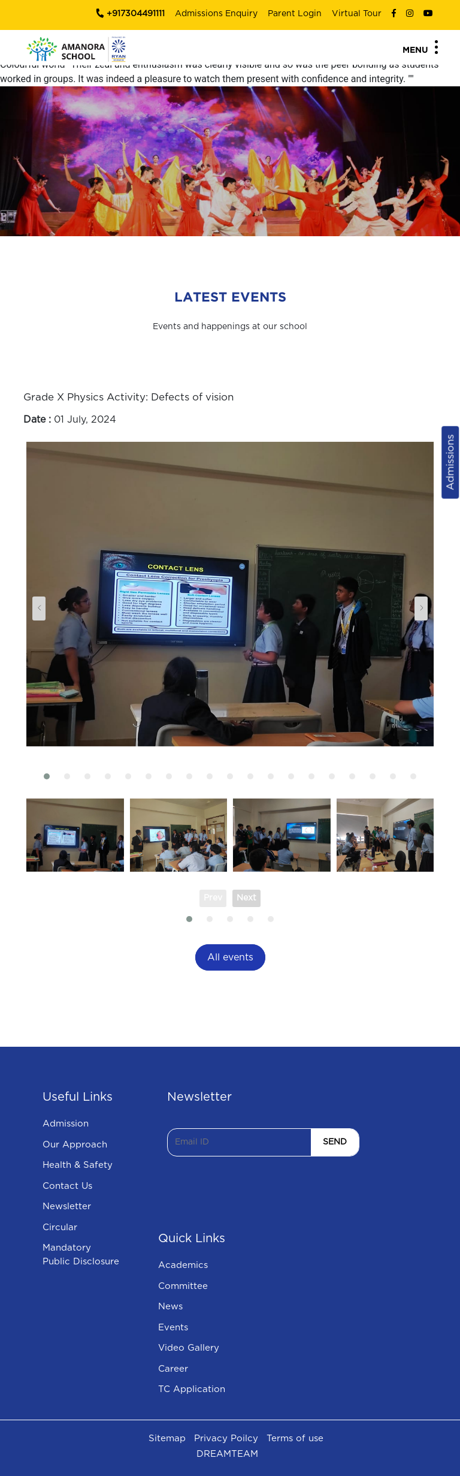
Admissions (450, 462)
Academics (183, 1265)
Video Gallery (188, 1348)
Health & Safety (78, 1165)
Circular (60, 1227)
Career (173, 1368)
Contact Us (67, 1186)
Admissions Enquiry (216, 14)
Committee (183, 1286)
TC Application (191, 1389)
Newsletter (67, 1206)
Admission (66, 1123)
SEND (335, 1142)
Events (173, 1327)
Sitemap (167, 1438)
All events (230, 957)
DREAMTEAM (227, 1454)
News (170, 1306)
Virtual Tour (357, 14)
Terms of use (295, 1438)
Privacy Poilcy (226, 1438)
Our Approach (75, 1144)
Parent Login (295, 14)
